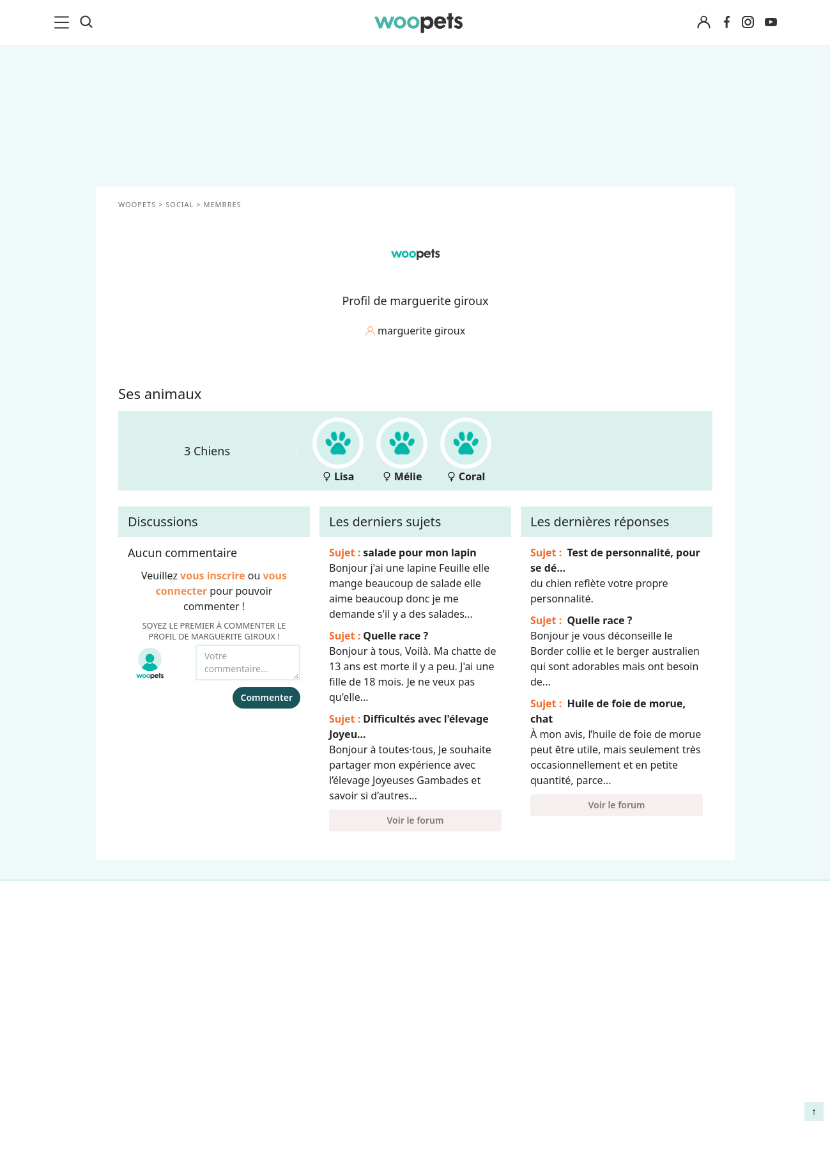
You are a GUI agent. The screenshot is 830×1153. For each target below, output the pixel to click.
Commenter (266, 697)
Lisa (338, 450)
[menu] (63, 22)
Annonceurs (295, 982)
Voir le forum (415, 820)
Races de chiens (150, 937)
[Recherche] (86, 22)
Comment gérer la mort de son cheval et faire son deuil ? (646, 949)
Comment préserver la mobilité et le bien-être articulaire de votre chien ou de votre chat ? (643, 1097)
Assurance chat (148, 1094)
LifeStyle (132, 982)
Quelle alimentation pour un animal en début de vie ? (644, 1043)
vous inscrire (212, 576)
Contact (285, 1049)
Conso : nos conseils (160, 1027)
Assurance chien (151, 1072)
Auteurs (285, 960)
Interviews (137, 1049)
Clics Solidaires (147, 1005)
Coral (465, 450)
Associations (296, 1005)
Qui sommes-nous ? (313, 937)
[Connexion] (704, 22)
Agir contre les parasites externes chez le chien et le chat (640, 997)
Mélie (401, 450)
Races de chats (147, 960)
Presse (282, 1027)
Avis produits (297, 1072)
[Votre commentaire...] (248, 662)
